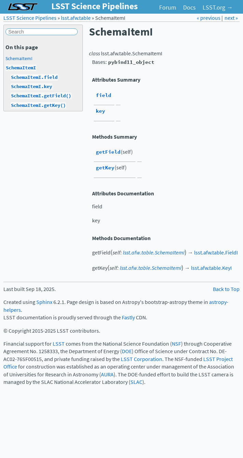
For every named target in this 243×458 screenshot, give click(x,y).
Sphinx (44, 302)
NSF (176, 343)
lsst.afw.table (76, 18)
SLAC (136, 382)
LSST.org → (218, 7)
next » (231, 18)
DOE (127, 351)
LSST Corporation (141, 359)
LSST (59, 343)
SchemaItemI (19, 58)
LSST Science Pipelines (29, 18)
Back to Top (226, 289)
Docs (189, 7)
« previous (209, 18)
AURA (107, 374)
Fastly (128, 317)
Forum (167, 7)
